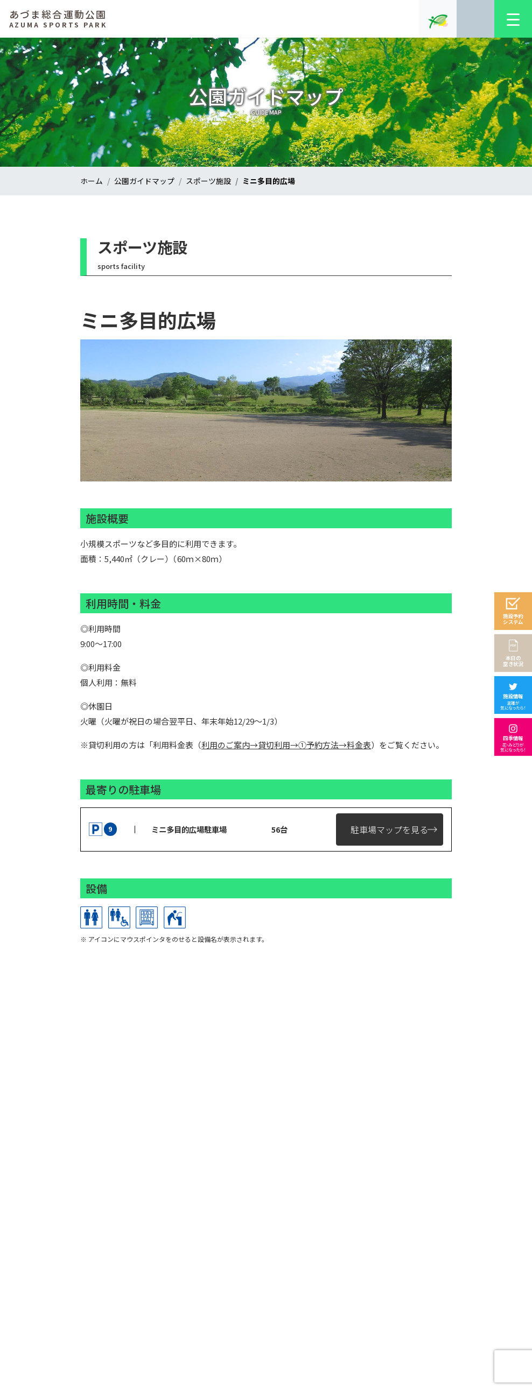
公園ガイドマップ (144, 180)
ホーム (91, 180)
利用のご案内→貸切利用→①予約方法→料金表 (286, 744)
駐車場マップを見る (389, 829)
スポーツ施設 (208, 180)
